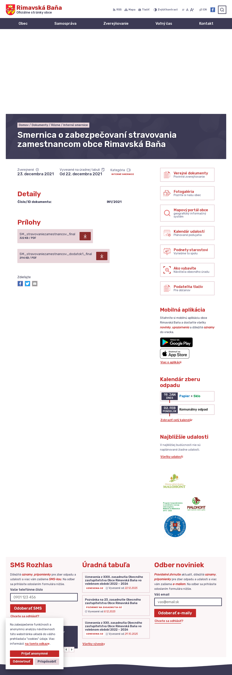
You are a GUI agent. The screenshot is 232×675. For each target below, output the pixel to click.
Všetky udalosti (171, 377)
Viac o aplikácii (170, 283)
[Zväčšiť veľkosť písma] (192, 10)
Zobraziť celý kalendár (176, 340)
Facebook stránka (198, 645)
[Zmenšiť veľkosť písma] (183, 10)
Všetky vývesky (93, 564)
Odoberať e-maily (175, 533)
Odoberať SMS (28, 528)
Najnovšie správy (33, 571)
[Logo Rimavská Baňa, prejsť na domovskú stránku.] (34, 9)
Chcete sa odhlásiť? (24, 536)
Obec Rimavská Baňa (162, 665)
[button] (66, 570)
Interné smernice (122, 95)
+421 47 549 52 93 (198, 637)
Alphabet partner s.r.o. (104, 665)
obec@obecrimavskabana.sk (205, 641)
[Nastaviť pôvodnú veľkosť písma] (187, 10)
